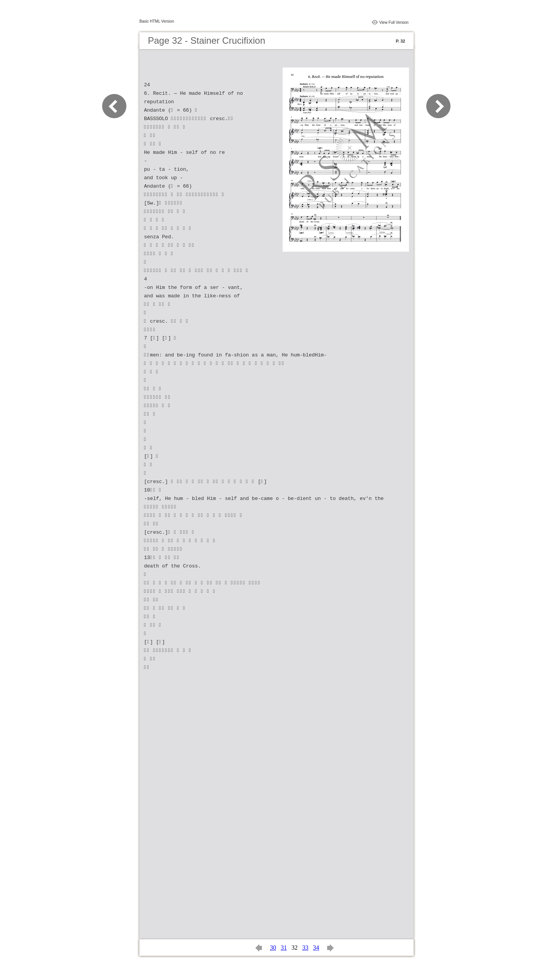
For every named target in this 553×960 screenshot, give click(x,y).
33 (305, 947)
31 (284, 947)
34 (316, 947)
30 (273, 947)
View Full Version (394, 22)
